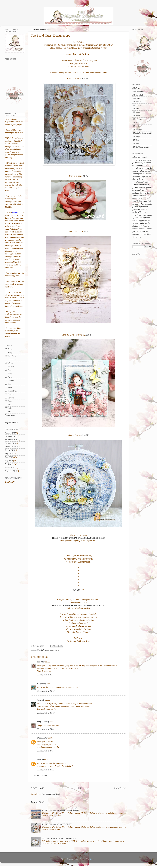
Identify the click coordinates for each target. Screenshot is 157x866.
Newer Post (37, 787)
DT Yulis (8, 408)
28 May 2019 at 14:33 (45, 729)
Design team (10, 415)
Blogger (92, 859)
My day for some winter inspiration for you (59, 838)
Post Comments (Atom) (51, 794)
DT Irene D (9, 366)
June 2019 (9, 457)
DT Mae (8, 384)
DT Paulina (9, 394)
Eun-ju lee (89, 335)
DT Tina (8, 405)
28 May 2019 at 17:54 (45, 751)
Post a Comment (40, 775)
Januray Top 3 (37, 802)
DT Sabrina (9, 398)
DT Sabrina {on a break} (142, 133)
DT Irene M (137, 105)
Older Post (120, 787)
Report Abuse (11, 422)
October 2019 (10, 443)
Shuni (85, 231)
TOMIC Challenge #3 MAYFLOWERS (57, 824)
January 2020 (10, 433)
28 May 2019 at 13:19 (45, 713)
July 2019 (8, 454)
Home (79, 787)
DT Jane (8, 370)
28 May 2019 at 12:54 (45, 675)
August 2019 (10, 450)
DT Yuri (8, 412)
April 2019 (9, 464)
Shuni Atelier (42, 738)
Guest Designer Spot (45, 650)
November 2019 (11, 440)
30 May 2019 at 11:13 (45, 770)
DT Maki (8, 387)
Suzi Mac (86, 78)
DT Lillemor (9, 380)
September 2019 (11, 447)
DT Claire (9, 363)
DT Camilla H (10, 356)
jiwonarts (41, 700)
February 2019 (11, 471)
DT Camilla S (10, 359)
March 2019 (9, 467)
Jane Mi (84, 435)
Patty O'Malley (43, 721)
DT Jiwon (8, 377)
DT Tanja (8, 401)
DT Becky (8, 353)
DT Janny (8, 373)
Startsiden (136, 254)
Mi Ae (85, 176)
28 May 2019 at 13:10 (45, 691)
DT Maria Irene (11, 391)
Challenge (9, 349)
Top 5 (56, 650)
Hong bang (41, 684)
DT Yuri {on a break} (140, 147)
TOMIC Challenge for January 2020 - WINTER (61, 810)
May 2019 (9, 460)
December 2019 (11, 436)
